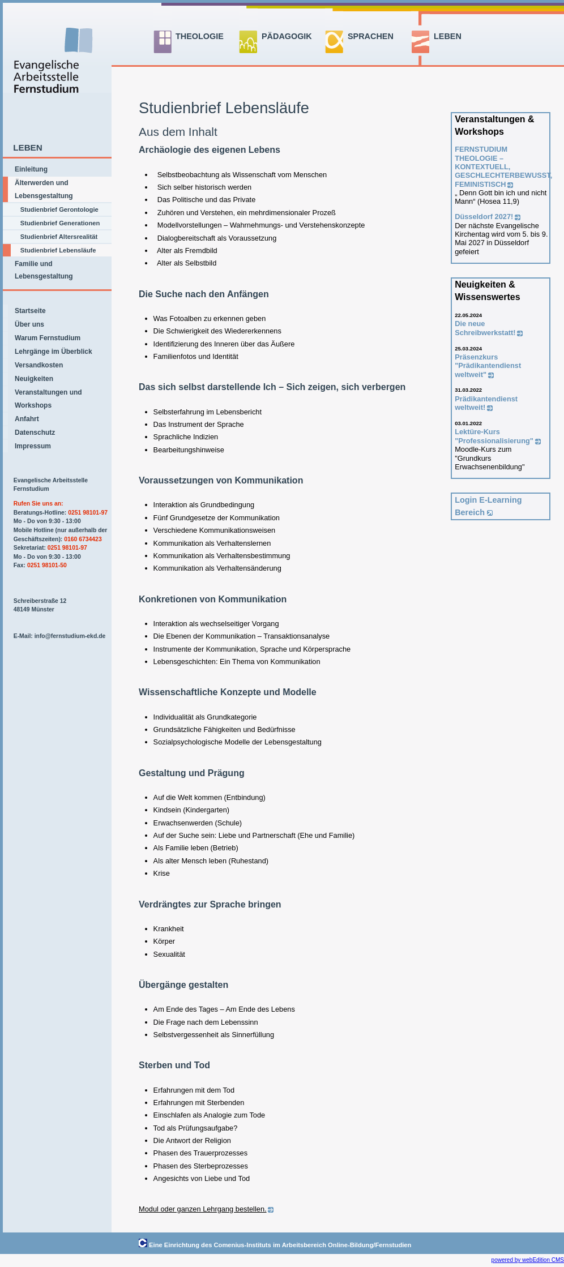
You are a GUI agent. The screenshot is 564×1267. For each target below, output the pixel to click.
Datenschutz (35, 432)
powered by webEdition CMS (528, 1260)
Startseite (30, 311)
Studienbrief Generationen (60, 223)
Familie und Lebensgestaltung (44, 270)
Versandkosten (39, 365)
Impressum (33, 446)
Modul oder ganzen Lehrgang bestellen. (203, 1209)
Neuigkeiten (34, 379)
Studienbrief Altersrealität (58, 236)
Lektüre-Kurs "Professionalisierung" (494, 435)
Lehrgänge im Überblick (53, 352)
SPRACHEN (371, 36)
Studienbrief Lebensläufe (58, 250)
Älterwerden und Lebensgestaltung (44, 189)
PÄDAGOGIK (287, 36)
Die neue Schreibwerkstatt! (485, 327)
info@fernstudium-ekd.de (70, 636)
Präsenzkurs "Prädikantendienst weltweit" (488, 366)
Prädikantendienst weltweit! (486, 403)
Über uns (29, 324)
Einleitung (31, 169)
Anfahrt (27, 419)
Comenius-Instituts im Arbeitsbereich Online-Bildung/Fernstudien (313, 1245)
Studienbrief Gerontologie (59, 209)
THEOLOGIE (200, 36)
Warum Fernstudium (47, 338)
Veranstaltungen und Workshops (48, 398)
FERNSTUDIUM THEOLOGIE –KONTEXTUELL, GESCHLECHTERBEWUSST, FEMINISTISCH (503, 166)
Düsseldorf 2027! (484, 216)
